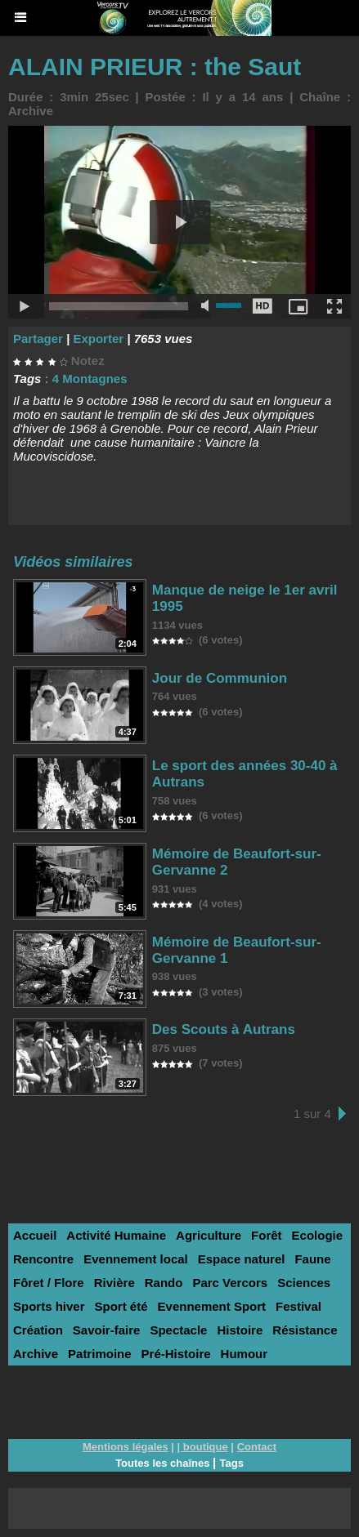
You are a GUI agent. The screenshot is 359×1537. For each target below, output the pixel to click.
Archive (30, 111)
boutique (205, 1447)
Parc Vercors (229, 1283)
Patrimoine (100, 1354)
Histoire (240, 1330)
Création (38, 1330)
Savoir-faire (107, 1330)
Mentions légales (125, 1447)
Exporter (98, 338)
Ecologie (317, 1235)
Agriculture (208, 1235)
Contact (256, 1447)
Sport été (121, 1306)
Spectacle (178, 1330)
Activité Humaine (116, 1235)
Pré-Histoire (176, 1354)
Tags (231, 1463)
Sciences (303, 1283)
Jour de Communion (219, 678)
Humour (244, 1354)
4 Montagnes (90, 378)
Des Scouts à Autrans (223, 1029)
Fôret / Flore (48, 1283)
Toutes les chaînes (162, 1463)
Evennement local (135, 1259)
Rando (164, 1283)
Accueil (34, 1235)
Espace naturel (241, 1259)
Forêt (266, 1235)
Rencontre (43, 1259)
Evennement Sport (212, 1306)
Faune (312, 1259)
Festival (298, 1306)
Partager (38, 338)
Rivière (114, 1283)
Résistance (304, 1330)
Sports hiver (49, 1306)
